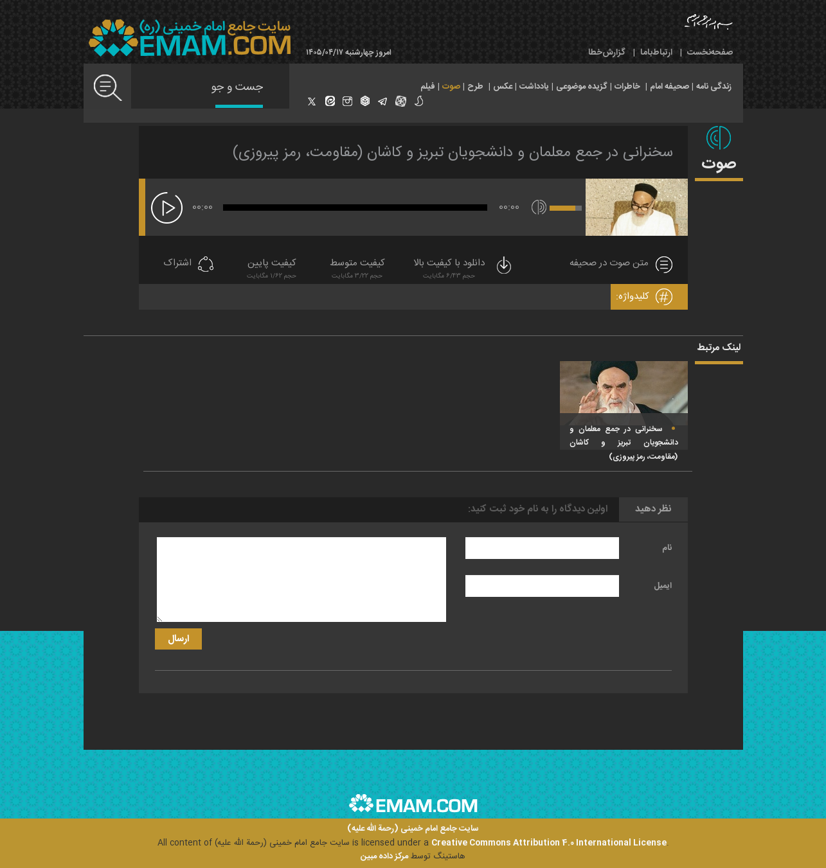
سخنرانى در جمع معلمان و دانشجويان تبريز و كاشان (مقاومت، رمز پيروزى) (453, 153)
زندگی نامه (714, 87)
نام (667, 548)
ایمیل (663, 586)
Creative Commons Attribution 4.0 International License (549, 843)
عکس (502, 87)
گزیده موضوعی (581, 87)
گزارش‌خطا (606, 53)
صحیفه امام (669, 87)
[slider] (355, 207)
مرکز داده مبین (384, 856)
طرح (475, 87)
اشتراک (177, 263)
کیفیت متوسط (357, 270)
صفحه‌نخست (710, 53)
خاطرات (627, 87)
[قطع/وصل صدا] (539, 207)
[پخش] (166, 207)
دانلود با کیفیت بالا (463, 270)
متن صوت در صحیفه (609, 263)
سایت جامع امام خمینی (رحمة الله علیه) (413, 829)
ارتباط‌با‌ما (656, 53)
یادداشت (534, 87)
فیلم (427, 87)
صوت (451, 87)
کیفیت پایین (271, 270)
